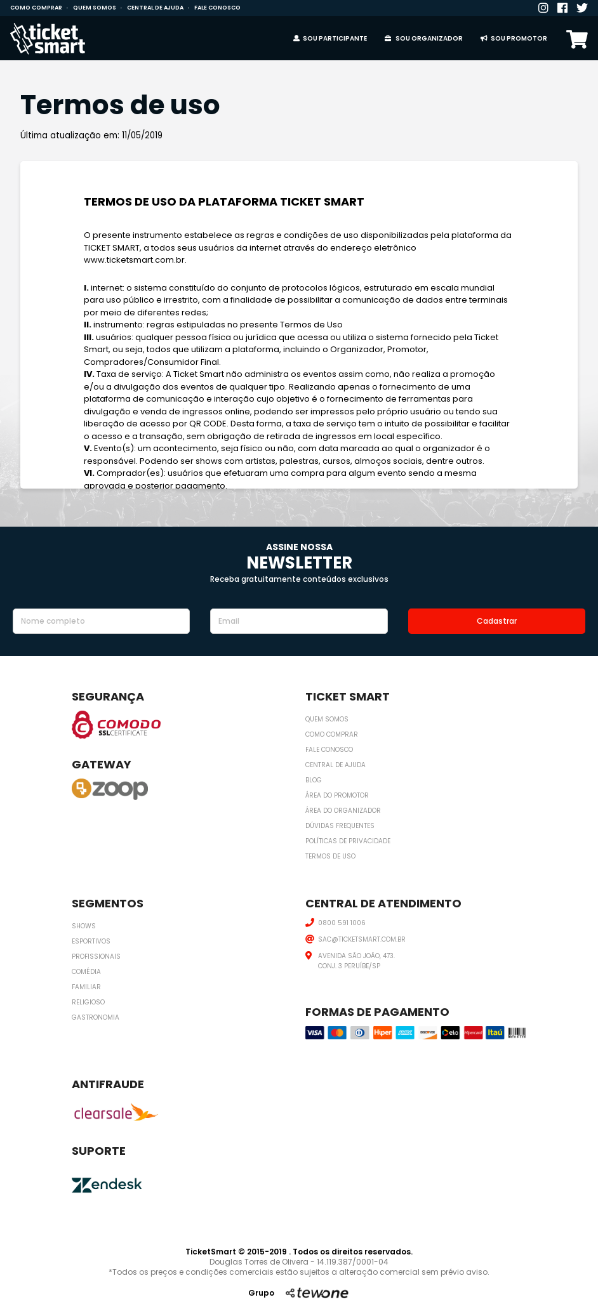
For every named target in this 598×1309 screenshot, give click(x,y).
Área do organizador (343, 810)
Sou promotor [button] (514, 38)
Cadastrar (497, 620)
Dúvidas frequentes (340, 826)
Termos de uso (330, 856)
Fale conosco (217, 7)
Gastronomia (95, 1017)
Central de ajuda (155, 7)
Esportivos (91, 941)
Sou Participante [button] (330, 38)
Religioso (88, 1002)
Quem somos (94, 7)
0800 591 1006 (342, 923)
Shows (84, 926)
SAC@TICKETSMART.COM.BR (362, 939)
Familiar (86, 987)
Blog (313, 780)
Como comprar (36, 7)
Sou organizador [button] (424, 38)
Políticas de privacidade (347, 841)
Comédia (86, 972)
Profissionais (96, 956)
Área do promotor (337, 795)
